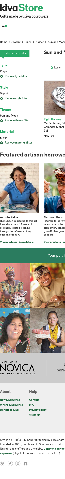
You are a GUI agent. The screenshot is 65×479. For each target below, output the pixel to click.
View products (8, 242)
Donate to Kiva (9, 410)
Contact (34, 400)
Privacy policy (37, 410)
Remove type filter (13, 76)
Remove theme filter (14, 120)
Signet (4, 93)
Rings (3, 71)
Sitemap (34, 414)
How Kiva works (10, 400)
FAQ (31, 405)
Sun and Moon (9, 115)
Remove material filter (16, 142)
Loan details (26, 242)
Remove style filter (14, 98)
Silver (3, 138)
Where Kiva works (11, 405)
